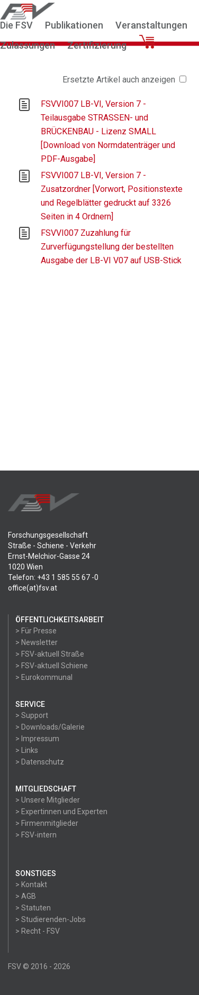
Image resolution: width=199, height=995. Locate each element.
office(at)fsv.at (32, 588)
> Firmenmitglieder (46, 823)
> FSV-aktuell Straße (49, 654)
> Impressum (37, 738)
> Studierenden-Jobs (50, 919)
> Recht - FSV (37, 931)
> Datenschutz (39, 762)
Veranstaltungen (151, 25)
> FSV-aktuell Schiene (51, 665)
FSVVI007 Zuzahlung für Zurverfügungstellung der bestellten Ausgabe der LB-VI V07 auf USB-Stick (111, 246)
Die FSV (16, 25)
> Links (26, 750)
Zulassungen (27, 45)
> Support (31, 715)
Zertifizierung (96, 45)
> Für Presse (36, 631)
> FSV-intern (36, 835)
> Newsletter (36, 642)
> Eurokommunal (44, 677)
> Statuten (33, 908)
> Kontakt (31, 884)
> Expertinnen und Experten (61, 811)
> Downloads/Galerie (50, 727)
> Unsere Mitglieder (47, 800)
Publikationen (74, 25)
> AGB (25, 896)
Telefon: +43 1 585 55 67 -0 (53, 577)
